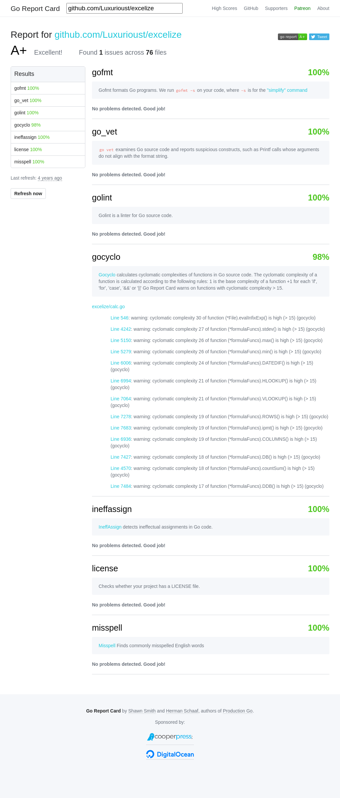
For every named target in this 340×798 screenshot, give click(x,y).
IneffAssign (110, 527)
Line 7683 (121, 427)
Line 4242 (121, 329)
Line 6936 (121, 439)
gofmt (26, 88)
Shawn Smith (141, 710)
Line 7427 (121, 457)
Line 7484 (121, 486)
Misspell (107, 645)
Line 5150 (121, 340)
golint (26, 112)
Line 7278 (121, 416)
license (28, 149)
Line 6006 (121, 363)
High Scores (224, 8)
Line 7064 (121, 398)
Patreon (302, 8)
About (323, 8)
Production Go (238, 710)
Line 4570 (121, 468)
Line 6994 (121, 380)
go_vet (28, 100)
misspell (29, 161)
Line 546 (119, 317)
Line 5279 (121, 351)
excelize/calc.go (108, 306)
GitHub (251, 8)
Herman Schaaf (182, 710)
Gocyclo (107, 274)
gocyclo (27, 125)
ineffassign (31, 137)
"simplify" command (287, 90)
